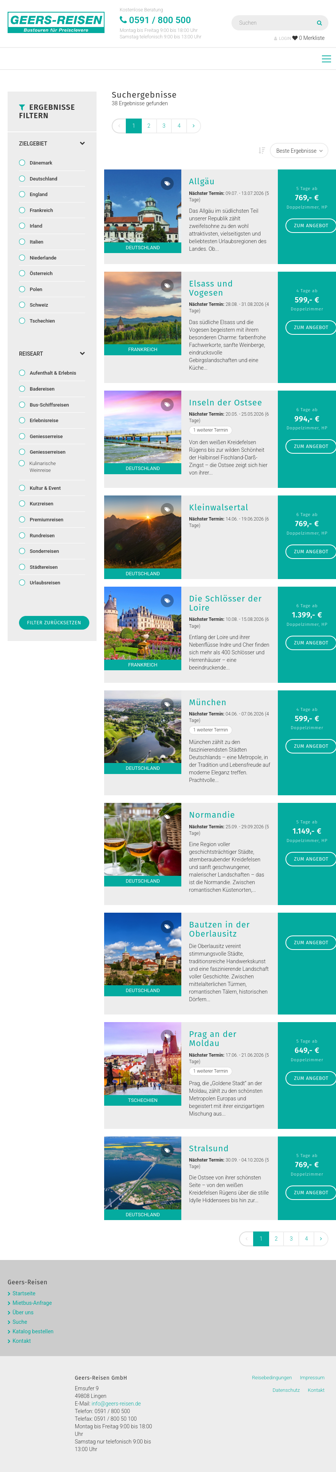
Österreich (41, 273)
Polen (35, 289)
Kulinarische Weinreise (42, 467)
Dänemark (40, 163)
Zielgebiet (52, 144)
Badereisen (41, 389)
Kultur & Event (45, 488)
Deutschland (43, 179)
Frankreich (41, 210)
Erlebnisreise (43, 420)
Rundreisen (42, 535)
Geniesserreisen (47, 452)
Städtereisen (43, 567)
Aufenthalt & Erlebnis (52, 373)
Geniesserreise (46, 436)
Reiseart (52, 354)
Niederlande (42, 258)
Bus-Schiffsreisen (49, 405)
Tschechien (42, 321)
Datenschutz (286, 1390)
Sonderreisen (44, 551)
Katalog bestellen (33, 1331)
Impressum (312, 1377)
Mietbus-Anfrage (32, 1303)
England (38, 194)
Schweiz (38, 305)
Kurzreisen (41, 503)
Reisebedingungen (272, 1377)
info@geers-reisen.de (116, 1404)
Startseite (24, 1293)
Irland (35, 226)
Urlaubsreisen (44, 583)
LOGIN (282, 38)
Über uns (23, 1312)
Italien (36, 242)
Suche (20, 1322)
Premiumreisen (46, 519)
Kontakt (22, 1341)
